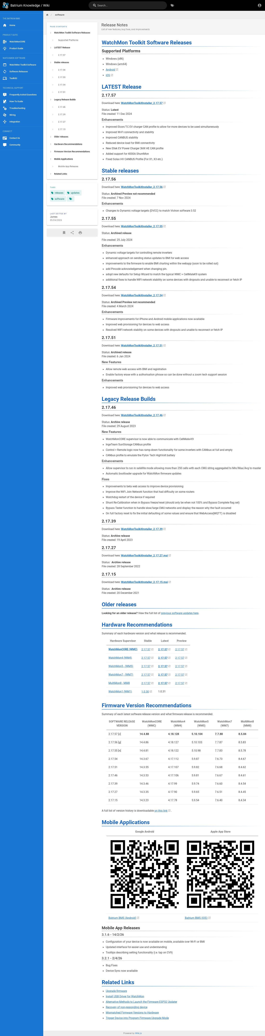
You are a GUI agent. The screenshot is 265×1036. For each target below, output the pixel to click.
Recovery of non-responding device (126, 1007)
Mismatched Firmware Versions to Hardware (132, 1012)
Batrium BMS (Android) (122, 918)
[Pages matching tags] (70, 199)
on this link (160, 810)
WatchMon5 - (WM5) (121, 666)
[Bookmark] (64, 233)
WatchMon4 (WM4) (120, 657)
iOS (108, 75)
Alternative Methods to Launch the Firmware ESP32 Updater (141, 1001)
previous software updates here (179, 613)
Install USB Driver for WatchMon (125, 996)
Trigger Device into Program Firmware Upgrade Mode (137, 1018)
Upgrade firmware (116, 991)
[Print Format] (80, 233)
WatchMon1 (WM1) (120, 691)
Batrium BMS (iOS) (196, 918)
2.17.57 (145, 649)
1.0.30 (145, 691)
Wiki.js (138, 1033)
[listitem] (72, 32)
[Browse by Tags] (172, 5)
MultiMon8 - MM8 (119, 683)
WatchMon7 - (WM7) (121, 674)
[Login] (260, 5)
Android (110, 69)
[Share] (72, 233)
